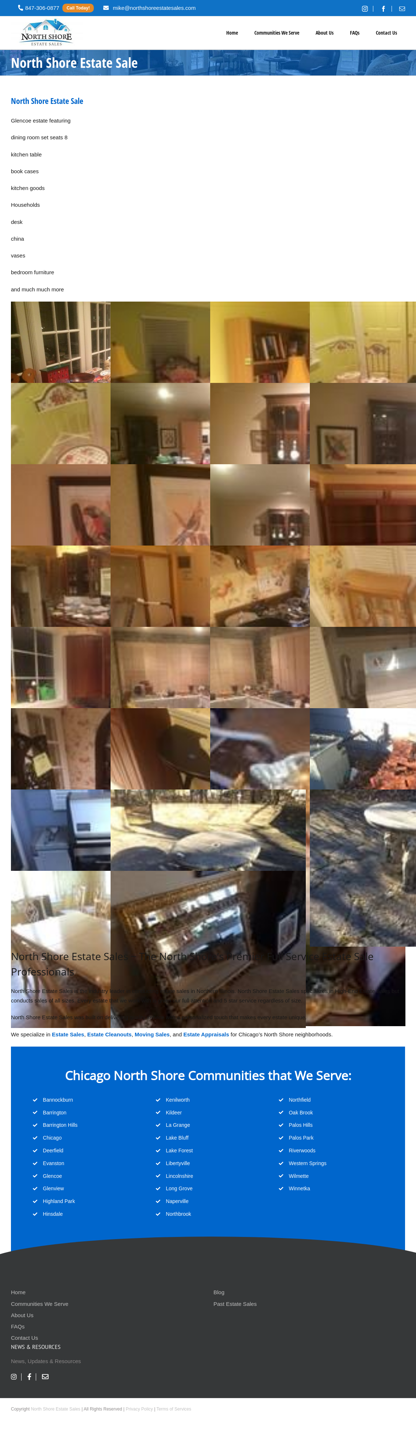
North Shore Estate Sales (55, 1409)
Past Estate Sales (235, 1304)
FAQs (18, 1326)
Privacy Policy (139, 1409)
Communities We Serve (39, 1304)
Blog (218, 1292)
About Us (22, 1315)
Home (18, 1292)
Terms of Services (174, 1409)
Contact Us (24, 1338)
